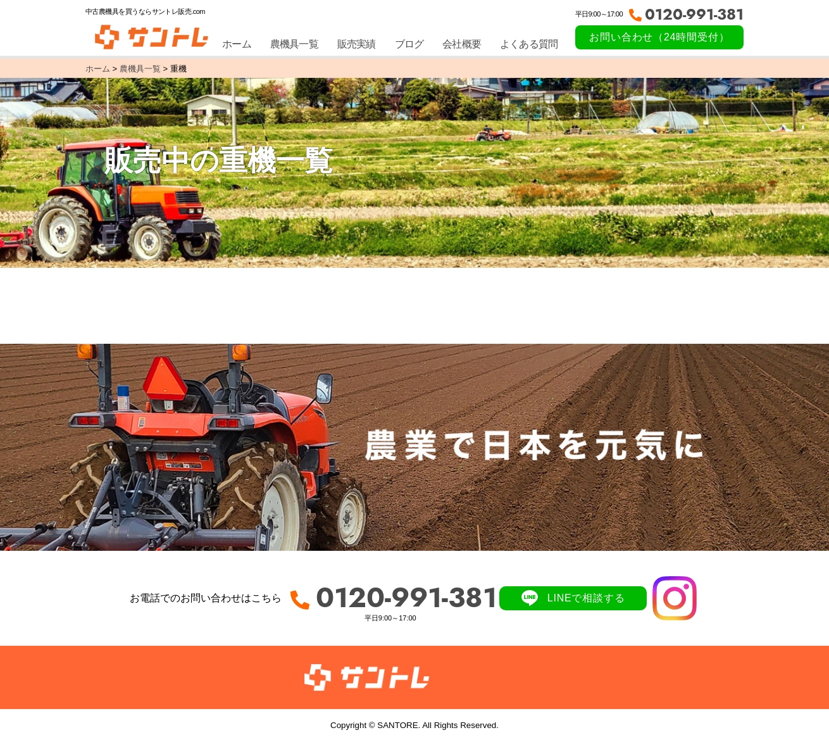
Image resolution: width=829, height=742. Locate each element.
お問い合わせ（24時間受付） (659, 37)
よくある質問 (529, 44)
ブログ (409, 44)
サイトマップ (696, 677)
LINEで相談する (586, 598)
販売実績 (356, 44)
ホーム (236, 44)
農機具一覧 (294, 44)
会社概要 (461, 44)
